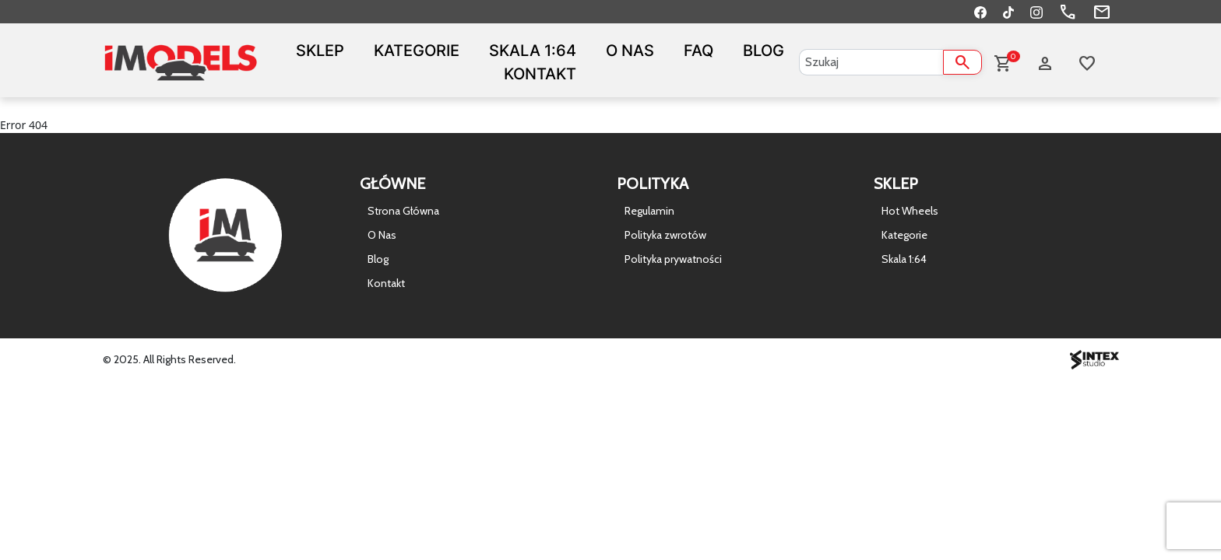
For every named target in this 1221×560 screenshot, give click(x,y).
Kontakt (540, 74)
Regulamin (649, 211)
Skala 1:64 (532, 50)
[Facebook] (980, 11)
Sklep (320, 50)
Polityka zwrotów (665, 235)
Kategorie (416, 50)
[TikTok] (1008, 11)
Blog (763, 50)
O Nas (630, 50)
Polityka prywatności (673, 259)
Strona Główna (403, 211)
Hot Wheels (909, 211)
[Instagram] (1036, 11)
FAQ (698, 50)
